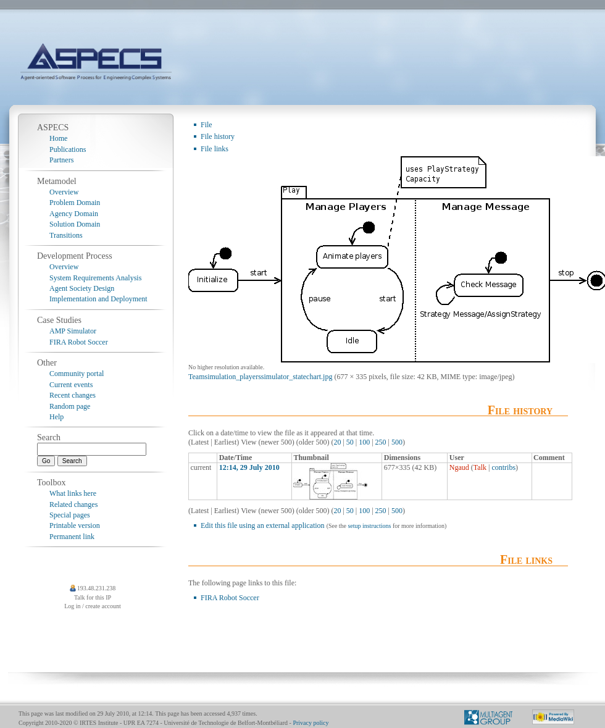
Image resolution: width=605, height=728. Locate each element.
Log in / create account (92, 606)
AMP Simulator (72, 331)
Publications (67, 149)
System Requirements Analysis (95, 278)
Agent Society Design (81, 288)
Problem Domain (74, 202)
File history (218, 136)
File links (214, 148)
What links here (72, 493)
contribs (503, 467)
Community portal (76, 373)
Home (58, 138)
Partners (61, 160)
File (206, 124)
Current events (71, 384)
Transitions (66, 235)
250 (380, 442)
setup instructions (369, 525)
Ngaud (459, 467)
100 (364, 442)
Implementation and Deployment (98, 299)
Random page (69, 406)
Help (56, 416)
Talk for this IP (92, 597)
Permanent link (71, 536)
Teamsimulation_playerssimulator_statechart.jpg (260, 376)
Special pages (69, 515)
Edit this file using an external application (263, 525)
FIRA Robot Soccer (230, 597)
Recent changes (72, 395)
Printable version (74, 525)
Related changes (73, 504)
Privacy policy (310, 722)
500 (397, 442)
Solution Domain (74, 224)
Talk (480, 467)
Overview (63, 192)
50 (350, 442)
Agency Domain (73, 213)
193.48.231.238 (96, 588)
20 (337, 442)
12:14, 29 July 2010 (249, 467)
